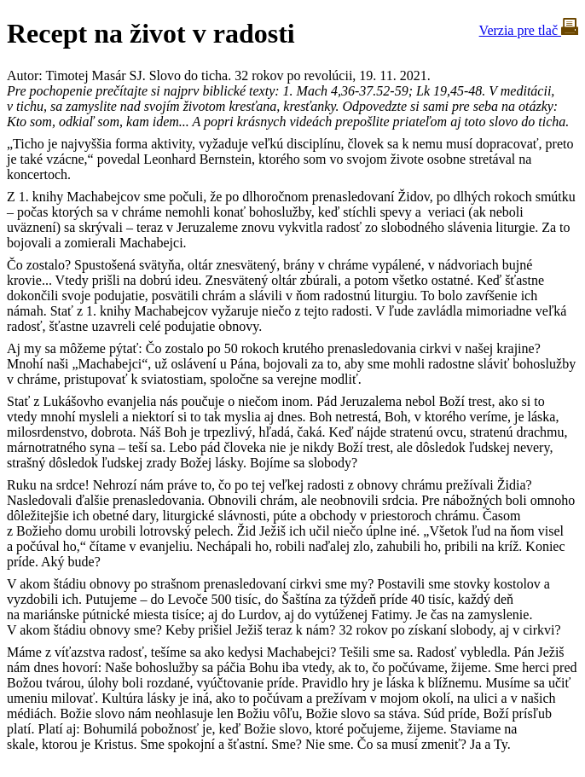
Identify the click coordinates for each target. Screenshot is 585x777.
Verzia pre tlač (528, 30)
